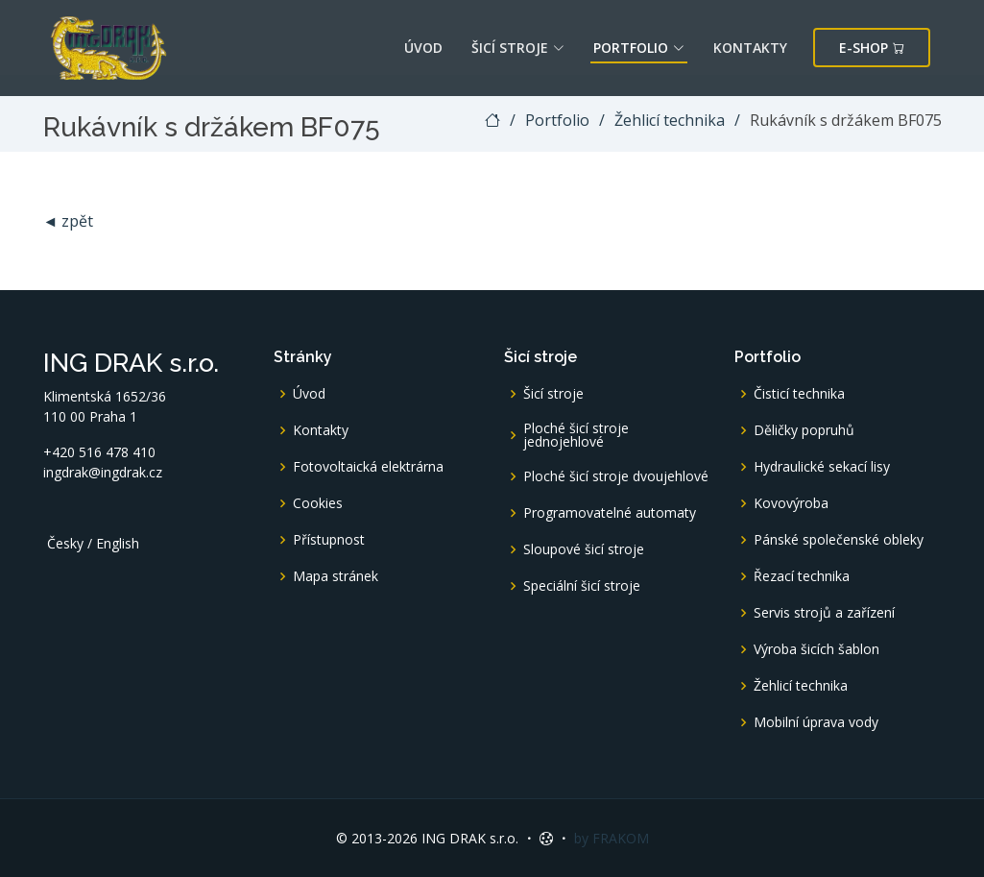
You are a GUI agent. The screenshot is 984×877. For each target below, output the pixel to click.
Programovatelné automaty (609, 513)
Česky (65, 543)
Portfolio (638, 47)
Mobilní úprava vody (816, 722)
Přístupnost (329, 540)
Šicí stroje (517, 47)
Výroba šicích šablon (816, 649)
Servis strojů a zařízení (824, 613)
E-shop (871, 47)
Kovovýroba (791, 503)
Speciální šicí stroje (581, 586)
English (117, 543)
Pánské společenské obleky (839, 540)
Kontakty (750, 47)
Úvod (423, 47)
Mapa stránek (335, 576)
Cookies (318, 503)
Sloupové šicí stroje (583, 549)
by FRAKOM (611, 838)
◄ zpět (68, 220)
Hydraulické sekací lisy (822, 467)
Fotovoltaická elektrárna (368, 467)
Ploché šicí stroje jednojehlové (576, 435)
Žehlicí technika (669, 120)
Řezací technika (802, 576)
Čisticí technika (799, 394)
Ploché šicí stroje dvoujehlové (615, 476)
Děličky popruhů (804, 430)
